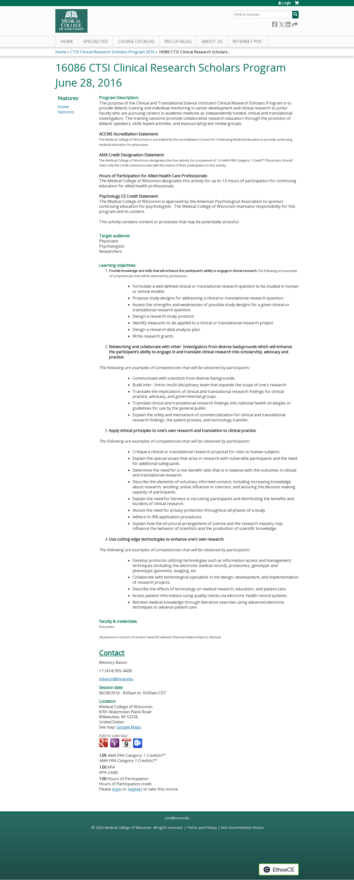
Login (286, 3)
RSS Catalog (178, 41)
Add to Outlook (138, 743)
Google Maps (129, 727)
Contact (111, 652)
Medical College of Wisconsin (127, 827)
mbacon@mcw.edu (116, 679)
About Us (212, 41)
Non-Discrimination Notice (242, 827)
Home (66, 41)
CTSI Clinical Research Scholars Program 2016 (112, 52)
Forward (294, 23)
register (135, 789)
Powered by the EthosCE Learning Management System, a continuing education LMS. (279, 869)
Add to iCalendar (126, 743)
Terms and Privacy (202, 827)
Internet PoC (247, 41)
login (116, 789)
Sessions (66, 112)
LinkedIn (287, 23)
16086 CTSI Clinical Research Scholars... (194, 52)
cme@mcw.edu (177, 818)
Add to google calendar (104, 743)
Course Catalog (136, 41)
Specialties (95, 41)
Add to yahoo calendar (115, 743)
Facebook (274, 23)
